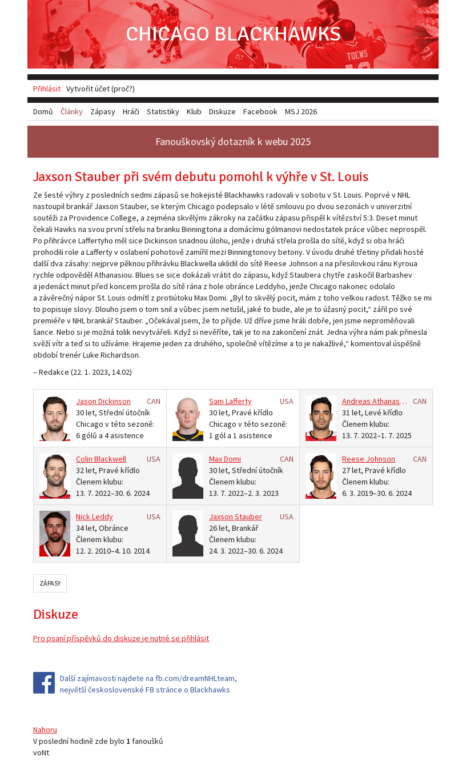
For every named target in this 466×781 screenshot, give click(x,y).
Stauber (248, 516)
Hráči (131, 111)
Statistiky (163, 111)
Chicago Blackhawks (233, 34)
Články (72, 111)
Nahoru (45, 729)
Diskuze (222, 111)
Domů (43, 111)
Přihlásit (47, 88)
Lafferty (239, 401)
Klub (194, 111)
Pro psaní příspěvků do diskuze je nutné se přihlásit (121, 638)
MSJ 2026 (301, 111)
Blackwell (110, 459)
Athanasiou (391, 401)
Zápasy (50, 583)
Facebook (260, 111)
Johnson (380, 459)
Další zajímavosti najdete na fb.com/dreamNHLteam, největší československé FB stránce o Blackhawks (148, 684)
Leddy (102, 516)
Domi (232, 459)
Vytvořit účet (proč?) (100, 88)
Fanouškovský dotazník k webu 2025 (233, 141)
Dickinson (114, 401)
